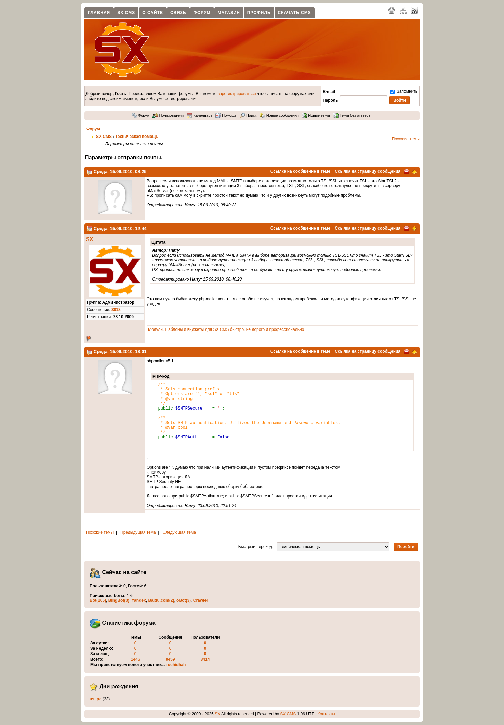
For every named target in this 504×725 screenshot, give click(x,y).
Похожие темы (406, 139)
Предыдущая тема (138, 532)
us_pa (96, 699)
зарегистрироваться (237, 93)
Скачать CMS (294, 12)
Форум (202, 12)
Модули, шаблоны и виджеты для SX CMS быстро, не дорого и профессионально (226, 329)
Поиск (248, 115)
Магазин (229, 12)
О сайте (152, 12)
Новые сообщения (279, 115)
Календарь (199, 115)
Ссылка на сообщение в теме (300, 171)
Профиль (259, 12)
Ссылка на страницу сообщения (367, 171)
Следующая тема (179, 532)
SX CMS (126, 12)
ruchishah (176, 664)
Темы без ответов (351, 115)
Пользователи (168, 115)
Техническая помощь (136, 136)
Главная (99, 12)
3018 (116, 309)
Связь (178, 12)
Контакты (326, 714)
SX (89, 239)
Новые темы (316, 115)
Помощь (226, 115)
